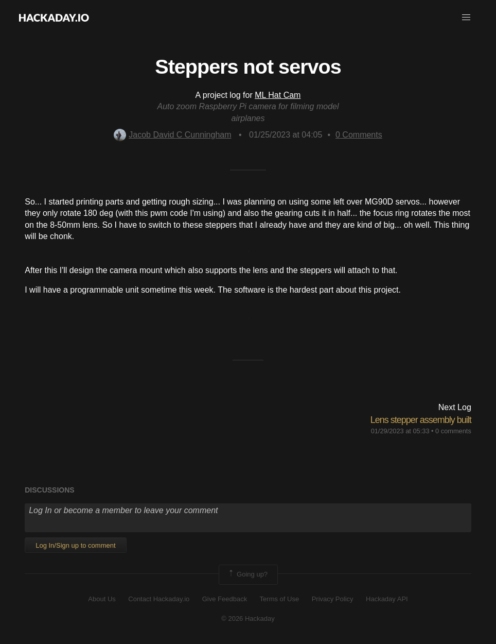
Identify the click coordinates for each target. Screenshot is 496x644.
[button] (466, 17)
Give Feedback (224, 599)
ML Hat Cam (277, 95)
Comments (358, 134)
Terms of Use (279, 599)
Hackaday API (387, 599)
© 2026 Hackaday (248, 618)
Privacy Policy (332, 599)
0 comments (453, 431)
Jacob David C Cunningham (172, 134)
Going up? (247, 574)
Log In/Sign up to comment (75, 545)
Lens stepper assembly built (420, 420)
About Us (101, 599)
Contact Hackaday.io (158, 599)
